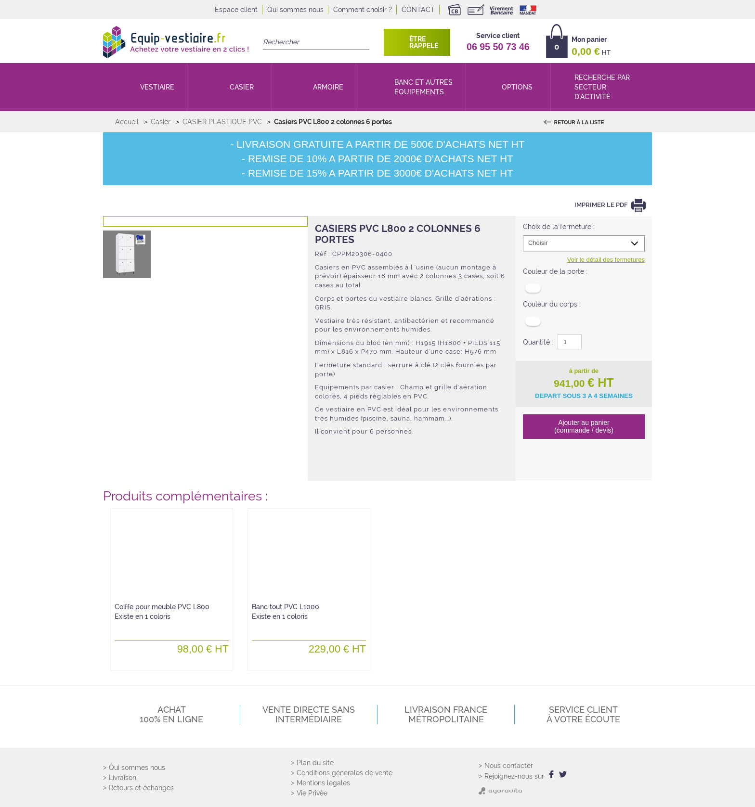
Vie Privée (312, 793)
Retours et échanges (141, 788)
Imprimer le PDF (601, 205)
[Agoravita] (500, 790)
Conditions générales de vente (344, 773)
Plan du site (315, 763)
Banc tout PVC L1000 (285, 611)
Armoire (328, 87)
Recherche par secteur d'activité (602, 87)
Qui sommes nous (295, 9)
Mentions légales (323, 783)
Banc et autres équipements (423, 87)
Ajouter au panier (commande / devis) (583, 426)
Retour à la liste (578, 122)
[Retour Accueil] (175, 42)
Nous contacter (508, 766)
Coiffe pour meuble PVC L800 (162, 611)
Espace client (236, 9)
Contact (418, 9)
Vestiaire (157, 87)
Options (517, 87)
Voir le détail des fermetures (606, 259)
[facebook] (551, 775)
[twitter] (561, 775)
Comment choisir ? (362, 9)
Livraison (122, 778)
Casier (242, 87)
